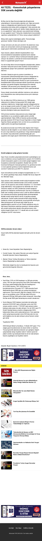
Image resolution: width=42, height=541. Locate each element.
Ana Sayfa (11, 528)
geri (2, 2)
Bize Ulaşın (18, 528)
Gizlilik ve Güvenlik (28, 528)
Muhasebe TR (12, 533)
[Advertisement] (21, 488)
